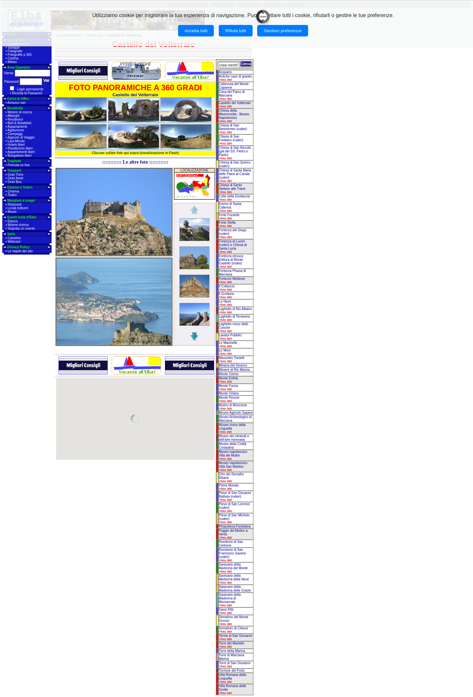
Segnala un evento (21, 228)
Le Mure (225, 350)
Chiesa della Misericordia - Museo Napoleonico (234, 114)
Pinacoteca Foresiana (235, 526)
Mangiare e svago (21, 200)
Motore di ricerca (20, 112)
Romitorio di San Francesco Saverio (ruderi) (232, 553)
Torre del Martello (231, 643)
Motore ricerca (18, 225)
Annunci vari (17, 102)
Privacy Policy (18, 247)
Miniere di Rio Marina (234, 369)
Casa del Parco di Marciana (232, 93)
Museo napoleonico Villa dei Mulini (233, 453)
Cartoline (14, 238)
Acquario (225, 72)
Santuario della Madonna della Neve (234, 577)
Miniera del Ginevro (233, 365)
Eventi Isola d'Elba (21, 217)
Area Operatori (18, 67)
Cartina (13, 58)
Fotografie (15, 51)
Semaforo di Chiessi (233, 628)
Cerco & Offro (18, 99)
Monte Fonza (228, 386)
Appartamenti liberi (21, 152)
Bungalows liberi (20, 155)
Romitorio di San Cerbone (231, 543)
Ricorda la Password (27, 93)
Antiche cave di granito (235, 76)
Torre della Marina (232, 651)
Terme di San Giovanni (235, 636)
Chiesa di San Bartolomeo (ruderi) (233, 127)
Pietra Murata (228, 485)
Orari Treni (15, 174)
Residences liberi (20, 148)
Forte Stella (227, 222)
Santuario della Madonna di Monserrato (230, 598)
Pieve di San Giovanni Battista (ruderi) (235, 494)
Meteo (12, 62)
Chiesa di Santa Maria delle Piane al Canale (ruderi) (235, 174)
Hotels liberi (16, 144)
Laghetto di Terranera (234, 316)
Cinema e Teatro (20, 187)
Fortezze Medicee (232, 279)
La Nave (225, 301)
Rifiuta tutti (235, 30)
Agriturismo (16, 130)
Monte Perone (229, 397)
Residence (15, 119)
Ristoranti (14, 204)
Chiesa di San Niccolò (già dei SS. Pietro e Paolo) (235, 151)
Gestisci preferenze (283, 30)
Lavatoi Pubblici (230, 335)
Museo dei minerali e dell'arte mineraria (234, 437)
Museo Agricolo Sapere (236, 413)
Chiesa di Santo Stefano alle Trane (232, 187)
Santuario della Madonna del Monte (233, 566)
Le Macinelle (228, 343)
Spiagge (14, 47)
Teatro (12, 195)
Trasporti (14, 170)
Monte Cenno (228, 374)
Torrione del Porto (232, 670)
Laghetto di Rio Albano (235, 309)
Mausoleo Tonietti (231, 358)
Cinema (13, 191)
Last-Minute (16, 141)
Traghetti (14, 161)
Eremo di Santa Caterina (230, 205)
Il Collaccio (227, 286)
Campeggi (15, 134)
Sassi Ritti (226, 609)
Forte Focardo (229, 215)
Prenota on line (19, 165)
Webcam (14, 241)
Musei (12, 212)
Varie (11, 234)
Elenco (13, 221)
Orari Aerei (15, 178)
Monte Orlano (229, 393)
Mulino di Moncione (233, 405)
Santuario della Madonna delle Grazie (235, 588)
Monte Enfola (228, 378)
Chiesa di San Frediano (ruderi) (231, 138)
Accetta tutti (196, 30)
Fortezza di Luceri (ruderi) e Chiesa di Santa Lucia (233, 244)
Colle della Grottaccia (234, 196)
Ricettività (15, 108)
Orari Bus (14, 182)
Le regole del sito (20, 251)
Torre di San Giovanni (234, 663)
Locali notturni (18, 208)
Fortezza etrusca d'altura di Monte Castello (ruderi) (231, 259)
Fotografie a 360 (20, 54)
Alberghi (14, 116)
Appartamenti (17, 126)
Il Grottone (226, 294)
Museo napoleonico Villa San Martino (233, 464)
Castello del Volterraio (235, 103)
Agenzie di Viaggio (21, 137)
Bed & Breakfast (19, 123)
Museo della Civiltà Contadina (232, 445)
